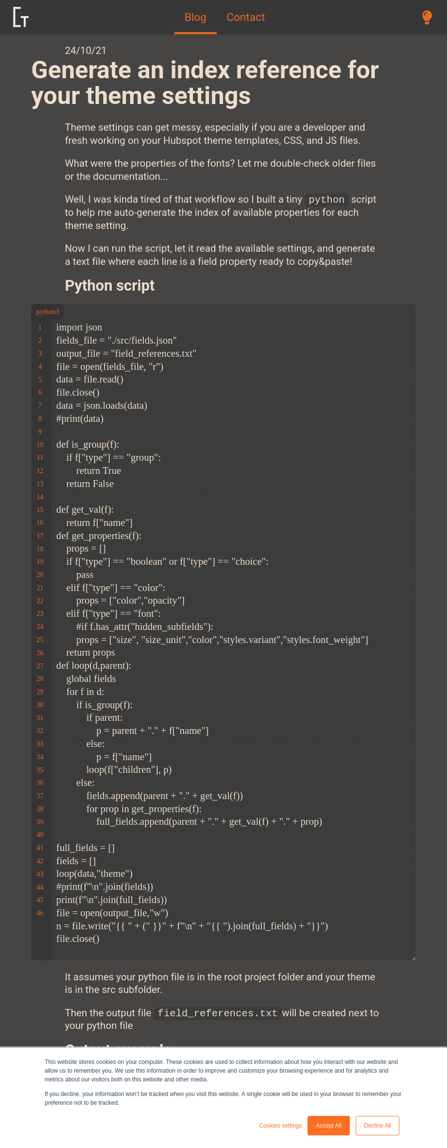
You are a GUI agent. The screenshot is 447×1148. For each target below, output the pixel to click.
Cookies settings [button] (280, 1125)
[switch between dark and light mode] (427, 17)
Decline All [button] (377, 1125)
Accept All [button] (329, 1125)
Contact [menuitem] (245, 17)
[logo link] (21, 17)
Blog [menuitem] (195, 17)
